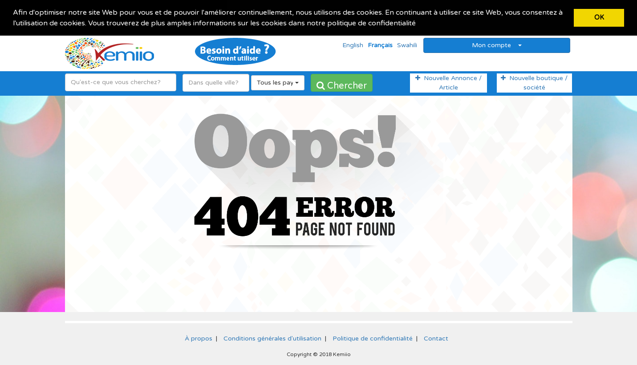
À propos (198, 338)
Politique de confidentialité (373, 338)
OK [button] (599, 17)
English (352, 45)
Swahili (407, 45)
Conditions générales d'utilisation (272, 338)
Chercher (341, 85)
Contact (436, 338)
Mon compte (497, 45)
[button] (419, 24)
